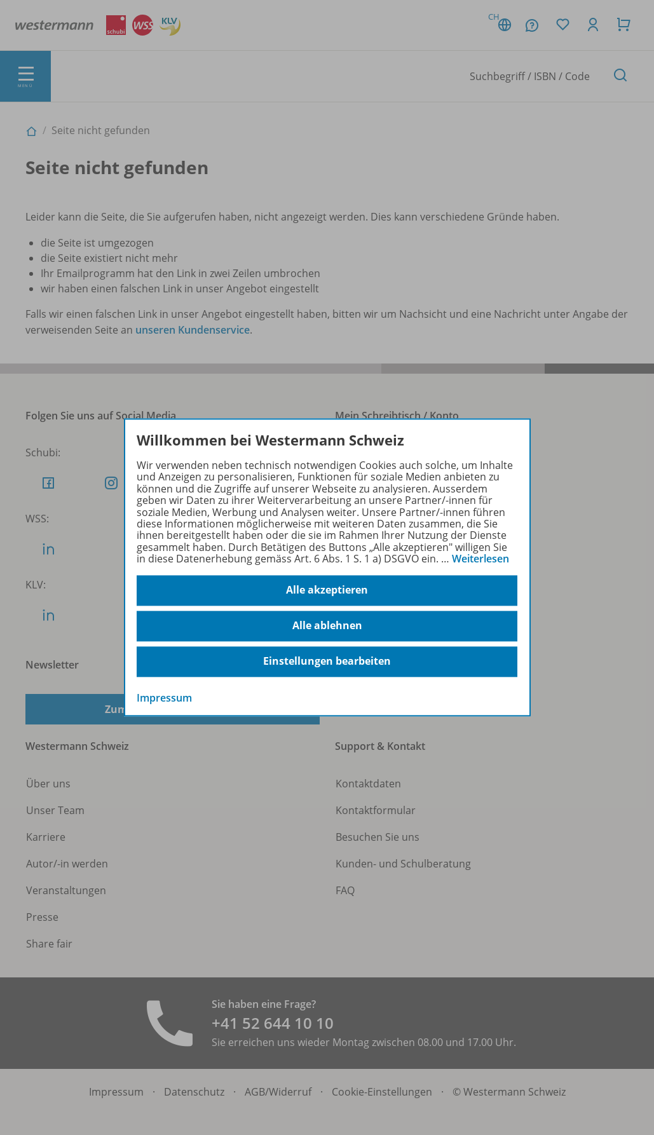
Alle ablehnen (327, 626)
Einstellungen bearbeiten (327, 662)
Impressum (164, 698)
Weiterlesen (480, 559)
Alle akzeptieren (327, 590)
